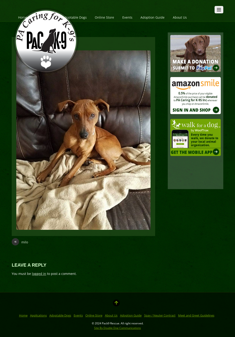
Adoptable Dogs (60, 315)
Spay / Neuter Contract (160, 315)
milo (20, 242)
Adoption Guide (152, 17)
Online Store (104, 17)
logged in (39, 273)
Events (127, 17)
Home (23, 315)
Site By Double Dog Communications (117, 328)
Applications (38, 315)
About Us (180, 17)
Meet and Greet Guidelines (196, 315)
